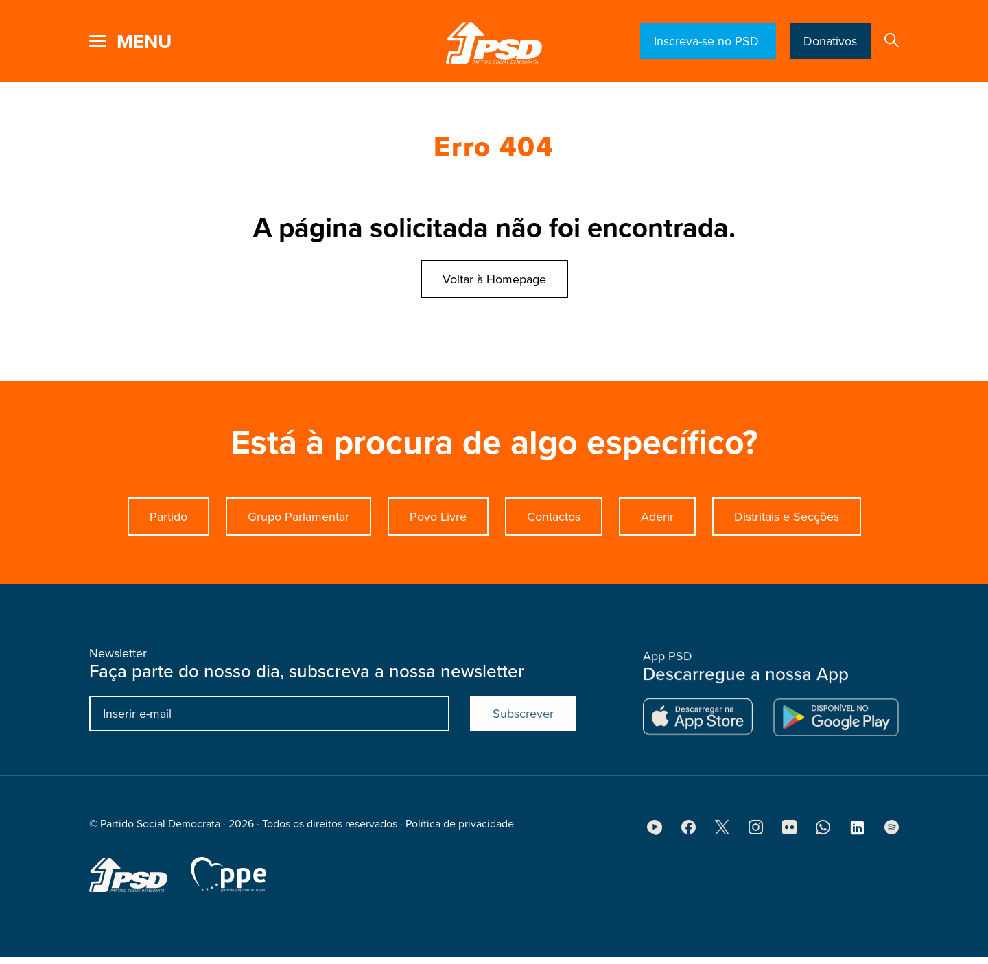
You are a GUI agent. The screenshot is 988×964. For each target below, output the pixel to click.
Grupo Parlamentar (298, 516)
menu (144, 42)
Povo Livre (438, 516)
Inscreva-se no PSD (708, 41)
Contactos (553, 516)
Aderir (657, 516)
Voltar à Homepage (494, 279)
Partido (168, 516)
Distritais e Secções (786, 516)
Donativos (830, 41)
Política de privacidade (459, 829)
